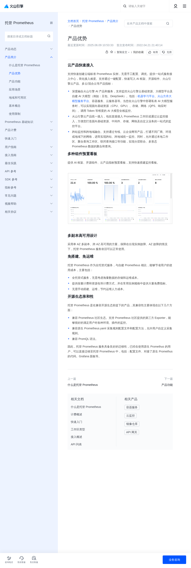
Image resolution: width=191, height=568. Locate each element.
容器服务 (132, 407)
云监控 (130, 415)
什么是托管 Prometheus (86, 406)
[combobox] (29, 36)
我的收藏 (138, 52)
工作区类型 (78, 429)
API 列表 (76, 444)
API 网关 (131, 432)
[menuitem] (28, 65)
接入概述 (76, 436)
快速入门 (76, 421)
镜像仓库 (132, 423)
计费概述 (76, 414)
